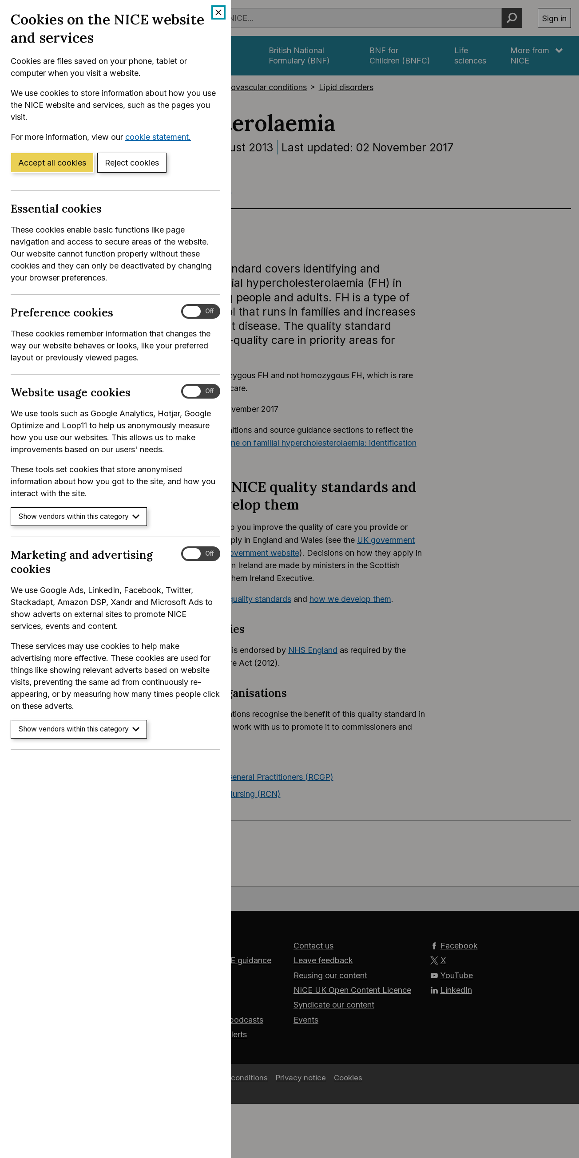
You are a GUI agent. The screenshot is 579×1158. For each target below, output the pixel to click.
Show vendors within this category (78, 516)
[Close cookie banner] (218, 12)
